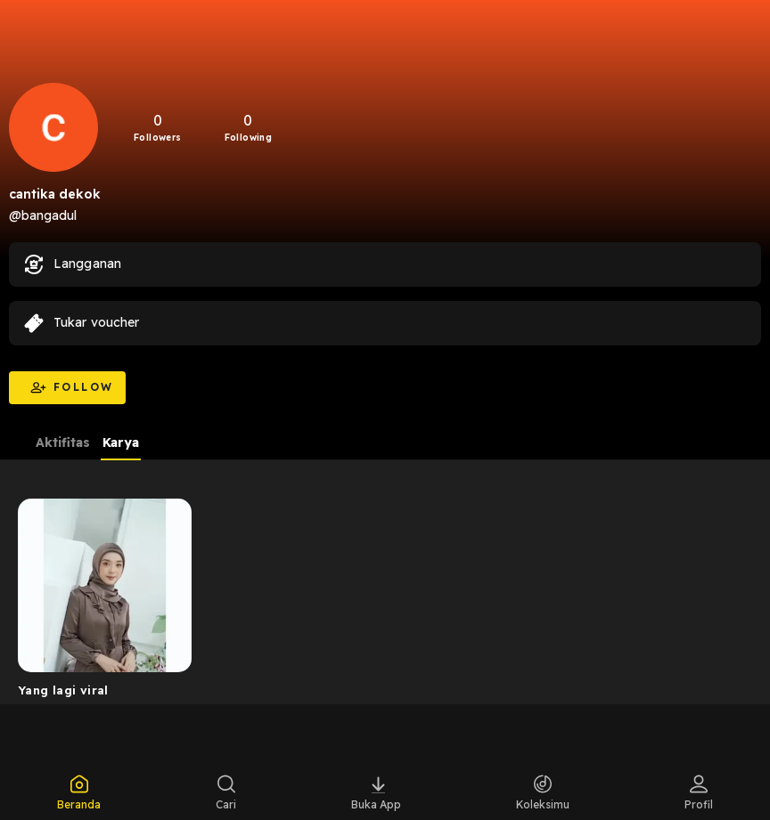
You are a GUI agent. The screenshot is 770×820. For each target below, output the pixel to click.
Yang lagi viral (63, 690)
